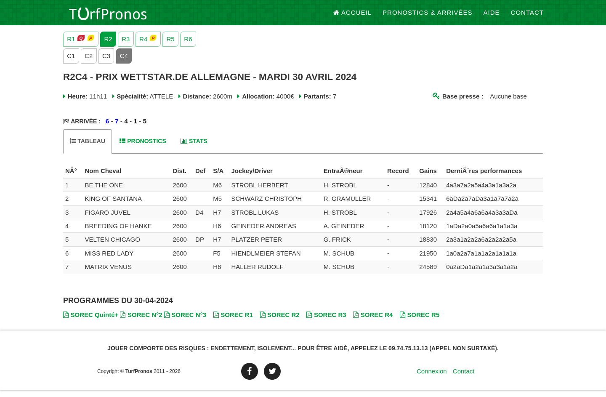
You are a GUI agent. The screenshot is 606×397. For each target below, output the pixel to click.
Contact (527, 16)
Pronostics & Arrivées (428, 16)
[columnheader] (73, 177)
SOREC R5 (419, 321)
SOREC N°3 (185, 321)
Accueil (352, 16)
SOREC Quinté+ (90, 321)
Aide (492, 16)
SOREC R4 (373, 321)
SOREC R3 (326, 321)
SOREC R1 (233, 321)
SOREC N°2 (141, 321)
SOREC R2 (280, 321)
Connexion (432, 377)
